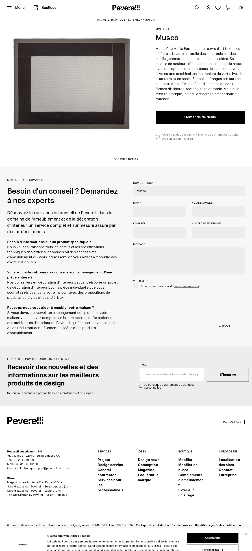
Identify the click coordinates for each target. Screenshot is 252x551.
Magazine (146, 470)
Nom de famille (203, 203)
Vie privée (140, 281)
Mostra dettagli (57, 543)
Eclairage (186, 495)
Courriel (140, 223)
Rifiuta (212, 541)
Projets (104, 460)
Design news (149, 460)
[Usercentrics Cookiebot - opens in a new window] (23, 544)
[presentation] (160, 307)
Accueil (103, 19)
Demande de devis (200, 117)
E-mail (144, 365)
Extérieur (134, 19)
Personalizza (212, 529)
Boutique (118, 19)
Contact (226, 470)
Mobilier (185, 460)
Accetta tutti (213, 517)
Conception (148, 465)
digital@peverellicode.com (53, 468)
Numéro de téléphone (207, 223)
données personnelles (186, 286)
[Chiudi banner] (246, 513)
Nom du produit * (144, 183)
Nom (137, 203)
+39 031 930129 (23, 460)
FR (241, 7)
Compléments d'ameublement (190, 480)
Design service (110, 465)
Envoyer (225, 325)
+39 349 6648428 (26, 464)
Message (139, 244)
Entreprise (228, 475)
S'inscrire (228, 375)
